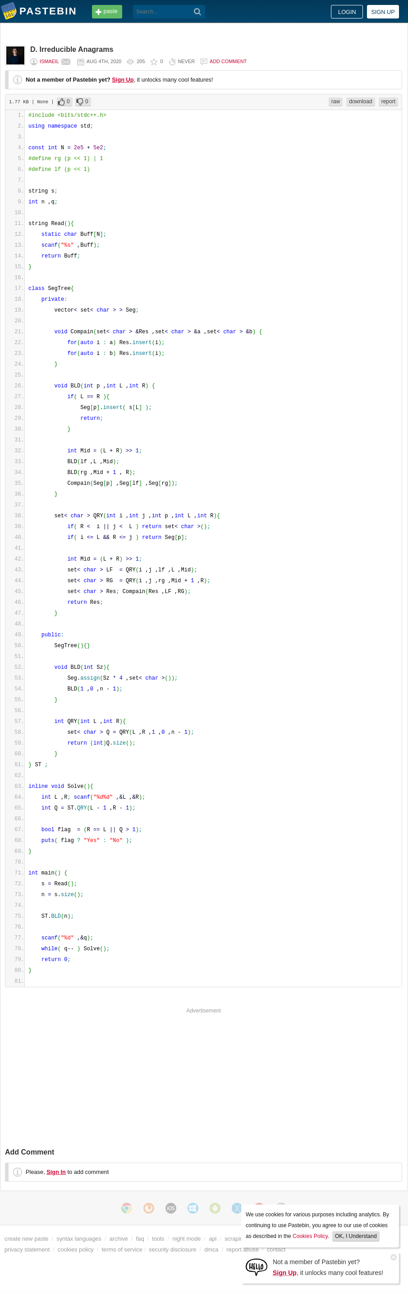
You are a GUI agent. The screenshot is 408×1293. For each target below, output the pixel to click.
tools (158, 1238)
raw (335, 101)
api (212, 1238)
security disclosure (172, 1249)
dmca (211, 1249)
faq (140, 1238)
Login (347, 12)
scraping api (240, 1238)
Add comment (228, 61)
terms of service (122, 1249)
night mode (186, 1238)
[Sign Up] (256, 1266)
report (388, 101)
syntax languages (78, 1238)
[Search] (197, 11)
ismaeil (49, 61)
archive (119, 1238)
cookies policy (76, 1249)
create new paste (26, 1238)
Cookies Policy (310, 1236)
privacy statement (27, 1249)
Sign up (383, 12)
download (360, 101)
